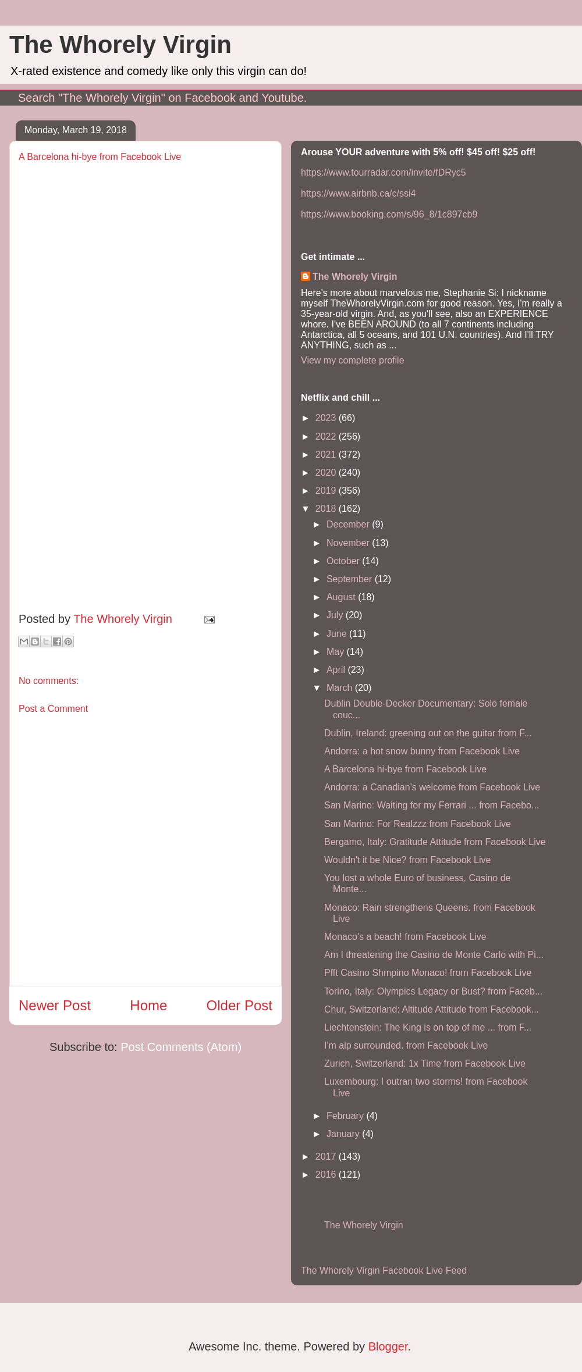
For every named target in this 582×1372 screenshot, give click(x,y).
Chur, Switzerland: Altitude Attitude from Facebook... (431, 1009)
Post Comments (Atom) (181, 1046)
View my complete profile (352, 360)
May (337, 652)
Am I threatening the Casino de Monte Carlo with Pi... (434, 955)
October (344, 561)
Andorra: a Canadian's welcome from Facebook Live (432, 787)
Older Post (239, 1005)
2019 (327, 491)
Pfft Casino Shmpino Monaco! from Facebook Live (427, 973)
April (337, 670)
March (341, 688)
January (344, 1134)
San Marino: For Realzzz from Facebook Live (417, 824)
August (342, 597)
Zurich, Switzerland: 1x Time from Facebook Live (425, 1063)
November (349, 543)
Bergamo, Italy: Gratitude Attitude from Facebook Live (435, 842)
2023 (327, 418)
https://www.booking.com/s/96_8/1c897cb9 (389, 214)
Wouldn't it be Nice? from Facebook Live (407, 860)
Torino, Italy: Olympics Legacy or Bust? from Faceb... (433, 991)
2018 (327, 509)
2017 (327, 1156)
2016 (327, 1174)
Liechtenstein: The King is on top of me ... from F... (427, 1027)
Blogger (388, 1346)
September (351, 579)
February (346, 1116)
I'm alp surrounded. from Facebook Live (406, 1045)
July (336, 615)
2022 (327, 436)
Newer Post (55, 1005)
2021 (327, 454)
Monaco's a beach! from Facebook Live (405, 937)
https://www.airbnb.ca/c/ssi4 (358, 193)
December (349, 524)
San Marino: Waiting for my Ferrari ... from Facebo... (431, 805)
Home (148, 1005)
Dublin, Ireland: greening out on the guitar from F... (428, 733)
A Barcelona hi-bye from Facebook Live (405, 769)
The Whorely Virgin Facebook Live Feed (384, 1270)
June (338, 634)
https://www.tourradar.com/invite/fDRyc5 (383, 172)
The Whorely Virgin (120, 44)
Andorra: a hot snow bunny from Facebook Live (422, 751)
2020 (327, 472)
